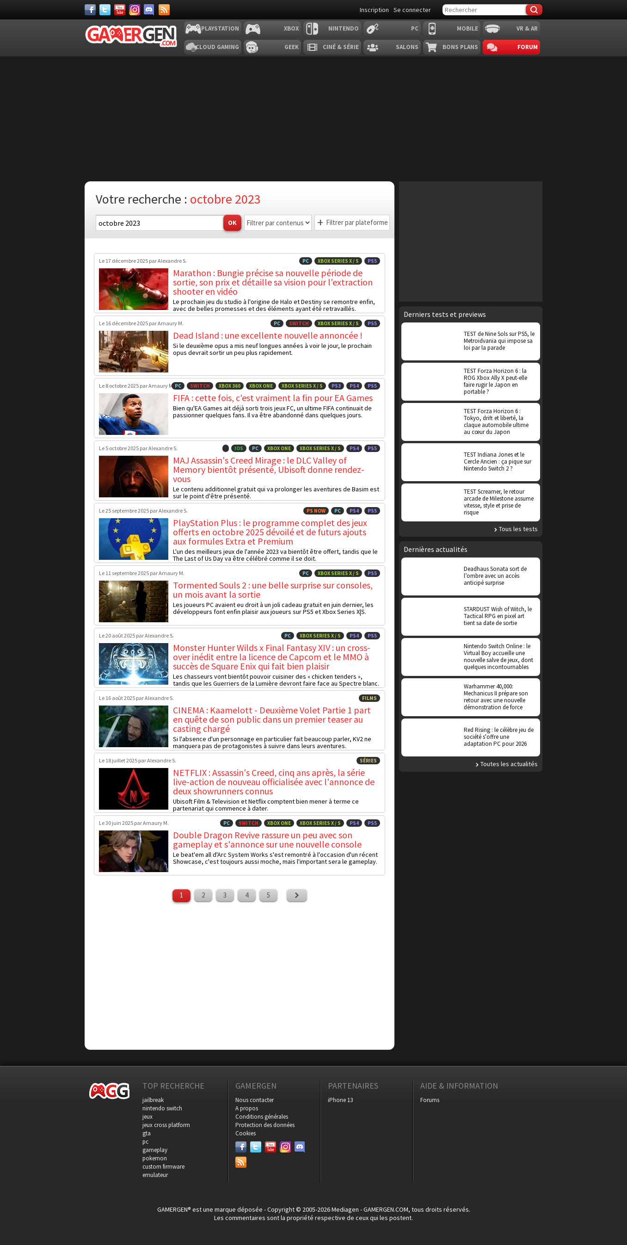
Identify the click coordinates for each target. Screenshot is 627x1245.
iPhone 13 (340, 1100)
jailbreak (153, 1100)
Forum (527, 47)
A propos (246, 1108)
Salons (407, 47)
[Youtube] (119, 9)
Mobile (467, 28)
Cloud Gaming (217, 47)
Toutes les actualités (509, 764)
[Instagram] (134, 9)
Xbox (291, 28)
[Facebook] (90, 9)
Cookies (245, 1133)
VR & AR (527, 28)
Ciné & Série (341, 47)
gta (146, 1133)
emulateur (155, 1175)
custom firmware (163, 1167)
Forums (429, 1100)
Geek (291, 47)
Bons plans (460, 47)
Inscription (374, 10)
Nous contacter (254, 1100)
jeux (147, 1117)
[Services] (164, 9)
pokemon (154, 1158)
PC (414, 28)
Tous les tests (518, 529)
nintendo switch (162, 1108)
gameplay (154, 1150)
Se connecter (412, 10)
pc (145, 1142)
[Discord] (149, 9)
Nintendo (343, 28)
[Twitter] (105, 9)
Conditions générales (261, 1117)
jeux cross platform (166, 1125)
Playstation (220, 28)
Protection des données (265, 1125)
